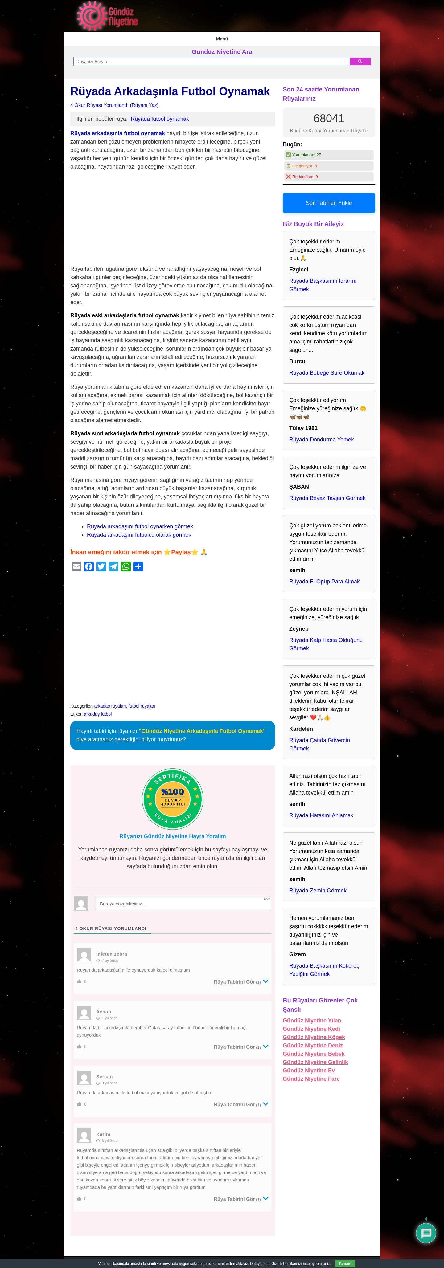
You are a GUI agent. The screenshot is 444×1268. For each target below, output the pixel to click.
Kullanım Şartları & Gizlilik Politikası (221, 36)
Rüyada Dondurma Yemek (321, 436)
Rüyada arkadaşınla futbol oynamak (117, 130)
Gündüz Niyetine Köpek (314, 1033)
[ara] (210, 58)
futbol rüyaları (142, 702)
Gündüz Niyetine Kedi (311, 1025)
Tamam (345, 1264)
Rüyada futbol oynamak (160, 115)
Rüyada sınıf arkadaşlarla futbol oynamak (125, 430)
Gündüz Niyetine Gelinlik (315, 1058)
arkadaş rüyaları (110, 702)
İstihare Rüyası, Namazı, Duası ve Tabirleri (137, 36)
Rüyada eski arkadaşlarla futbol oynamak (124, 311)
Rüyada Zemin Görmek (318, 887)
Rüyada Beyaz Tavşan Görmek (327, 494)
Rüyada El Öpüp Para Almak (324, 578)
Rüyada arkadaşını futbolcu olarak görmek (139, 531)
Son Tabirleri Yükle (329, 199)
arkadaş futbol (98, 710)
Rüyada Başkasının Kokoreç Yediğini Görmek (324, 966)
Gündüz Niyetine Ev (309, 1067)
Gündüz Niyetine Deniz (313, 1042)
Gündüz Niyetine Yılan (312, 1017)
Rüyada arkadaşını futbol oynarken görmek (140, 523)
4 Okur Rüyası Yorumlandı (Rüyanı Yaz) (114, 101)
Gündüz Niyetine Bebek (314, 1050)
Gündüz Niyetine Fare (311, 1075)
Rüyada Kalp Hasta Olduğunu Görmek (326, 640)
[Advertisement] (172, 215)
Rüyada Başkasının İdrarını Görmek (322, 281)
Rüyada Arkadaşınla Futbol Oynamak (170, 87)
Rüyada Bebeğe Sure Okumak (326, 369)
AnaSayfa (78, 36)
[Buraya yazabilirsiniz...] (183, 899)
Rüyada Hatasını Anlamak (321, 812)
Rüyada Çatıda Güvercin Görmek (319, 741)
